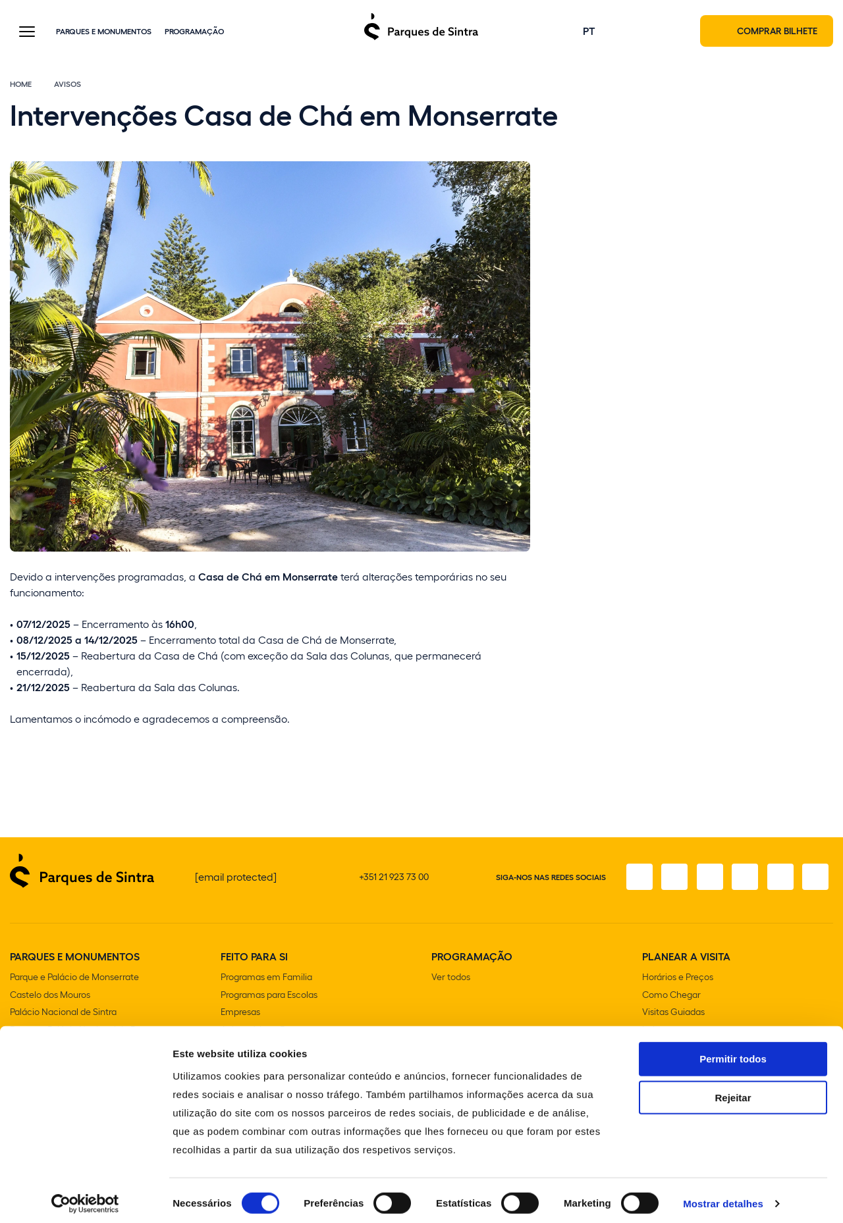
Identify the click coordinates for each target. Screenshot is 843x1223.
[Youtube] (778, 880)
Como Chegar (671, 996)
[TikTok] (741, 880)
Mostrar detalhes (723, 1197)
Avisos (67, 86)
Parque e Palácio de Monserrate (74, 979)
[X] (704, 880)
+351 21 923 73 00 (394, 879)
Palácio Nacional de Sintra (63, 1014)
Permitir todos (733, 1052)
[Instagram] (667, 880)
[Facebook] (630, 880)
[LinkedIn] (815, 880)
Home (21, 86)
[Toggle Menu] (27, 33)
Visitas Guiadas (673, 1014)
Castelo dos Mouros (50, 996)
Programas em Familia (266, 979)
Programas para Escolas (269, 996)
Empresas (240, 1014)
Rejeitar (733, 1091)
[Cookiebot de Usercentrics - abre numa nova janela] (85, 1197)
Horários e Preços (677, 979)
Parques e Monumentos (103, 32)
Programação (194, 32)
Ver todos (450, 979)
